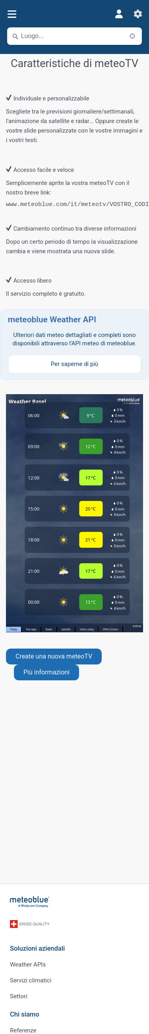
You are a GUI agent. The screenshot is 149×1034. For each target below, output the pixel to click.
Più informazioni (46, 672)
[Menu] (12, 14)
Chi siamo (24, 1014)
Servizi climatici (30, 980)
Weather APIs (28, 964)
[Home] (30, 901)
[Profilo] (118, 14)
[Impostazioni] (138, 14)
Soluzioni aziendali (37, 948)
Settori (18, 996)
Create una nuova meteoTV (53, 656)
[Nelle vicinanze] (132, 36)
